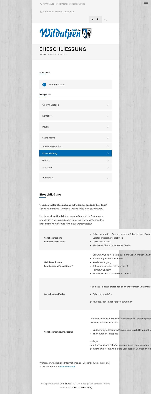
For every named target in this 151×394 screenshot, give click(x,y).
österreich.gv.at (57, 84)
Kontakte (47, 116)
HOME (43, 54)
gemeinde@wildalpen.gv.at (72, 4)
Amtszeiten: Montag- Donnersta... (59, 11)
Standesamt (48, 137)
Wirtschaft (47, 177)
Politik (45, 126)
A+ (92, 19)
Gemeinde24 (66, 383)
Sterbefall (47, 167)
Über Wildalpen (50, 105)
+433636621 (48, 4)
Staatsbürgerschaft (52, 146)
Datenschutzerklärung (81, 387)
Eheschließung (49, 153)
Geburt (45, 160)
